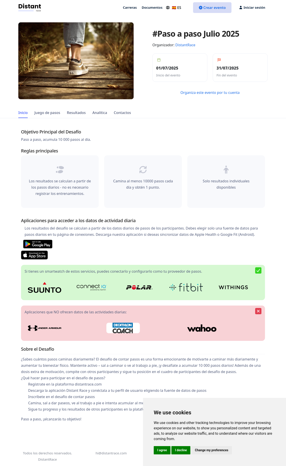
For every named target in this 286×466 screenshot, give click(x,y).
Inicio (23, 112)
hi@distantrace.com (111, 453)
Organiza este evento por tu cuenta (210, 92)
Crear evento (212, 7)
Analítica (100, 112)
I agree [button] (162, 450)
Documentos (152, 7)
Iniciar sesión (252, 7)
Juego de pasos (47, 112)
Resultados (76, 112)
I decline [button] (181, 450)
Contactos (122, 112)
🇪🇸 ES (173, 7)
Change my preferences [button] (211, 450)
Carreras (130, 7)
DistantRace (185, 44)
